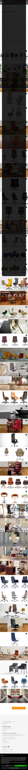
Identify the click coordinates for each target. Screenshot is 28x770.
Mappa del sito (4, 741)
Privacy (3, 740)
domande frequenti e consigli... (18, 708)
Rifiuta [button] (7, 765)
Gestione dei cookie (5, 742)
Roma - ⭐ (4, 730)
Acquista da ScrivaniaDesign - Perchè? (8, 721)
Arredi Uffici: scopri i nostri (8, 737)
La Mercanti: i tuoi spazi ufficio (9, 738)
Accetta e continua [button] (21, 765)
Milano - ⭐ (4, 729)
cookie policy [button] (24, 758)
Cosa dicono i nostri (6, 722)
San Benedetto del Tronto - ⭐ (7, 728)
